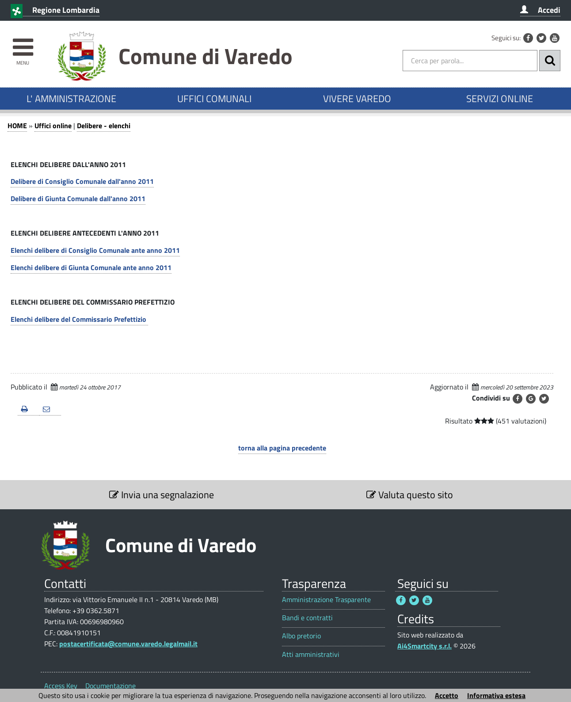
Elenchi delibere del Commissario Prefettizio (79, 319)
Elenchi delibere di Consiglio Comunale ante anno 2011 (95, 250)
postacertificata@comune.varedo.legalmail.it (128, 643)
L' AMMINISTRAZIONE (71, 99)
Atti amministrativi (310, 654)
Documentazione (110, 685)
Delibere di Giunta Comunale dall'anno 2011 (78, 198)
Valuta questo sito (409, 495)
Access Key (60, 685)
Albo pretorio (301, 636)
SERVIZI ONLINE (499, 99)
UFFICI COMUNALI (214, 99)
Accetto (446, 695)
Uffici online (53, 125)
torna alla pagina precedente (282, 448)
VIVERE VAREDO (357, 99)
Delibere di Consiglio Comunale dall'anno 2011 (82, 181)
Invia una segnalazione (161, 495)
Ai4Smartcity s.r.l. (424, 646)
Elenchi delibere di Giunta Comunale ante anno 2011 (91, 267)
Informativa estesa (496, 695)
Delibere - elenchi (103, 125)
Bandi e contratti (307, 618)
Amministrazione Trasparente (326, 599)
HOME (17, 125)
